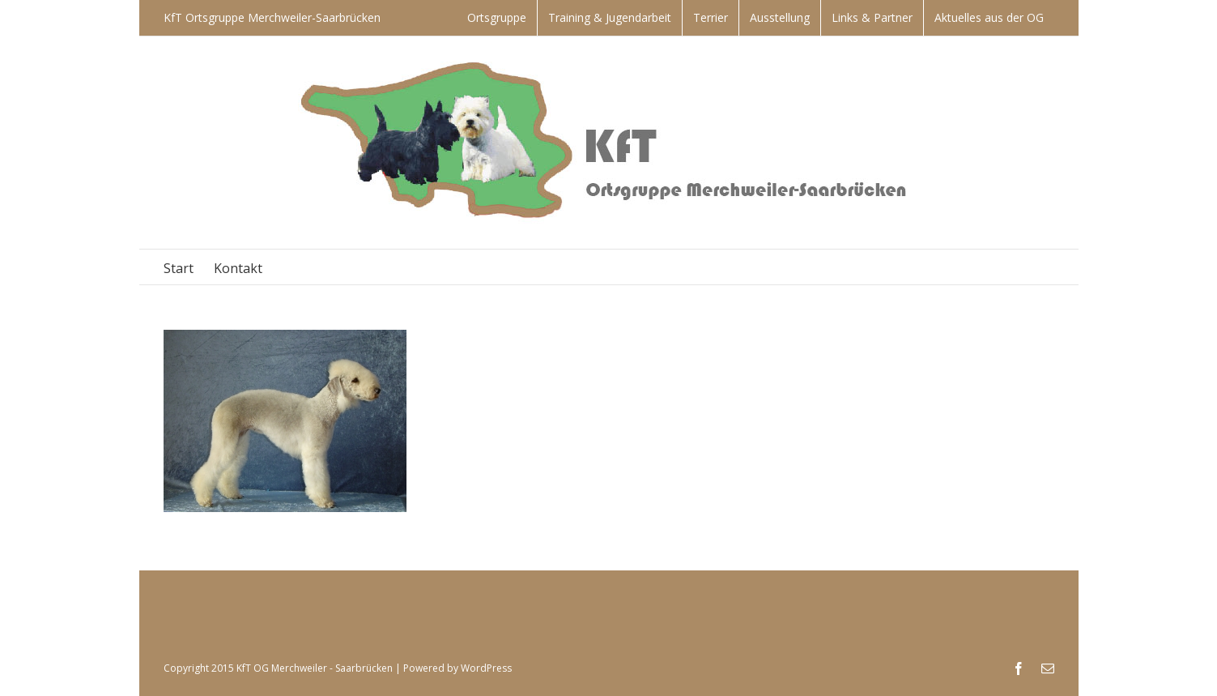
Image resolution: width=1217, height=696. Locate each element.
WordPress (486, 668)
